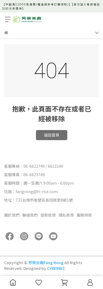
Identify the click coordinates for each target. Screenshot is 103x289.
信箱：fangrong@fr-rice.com (31, 191)
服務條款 (84, 215)
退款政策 (48, 215)
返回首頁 (51, 135)
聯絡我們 (30, 215)
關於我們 (12, 215)
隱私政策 (66, 215)
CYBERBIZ (56, 268)
